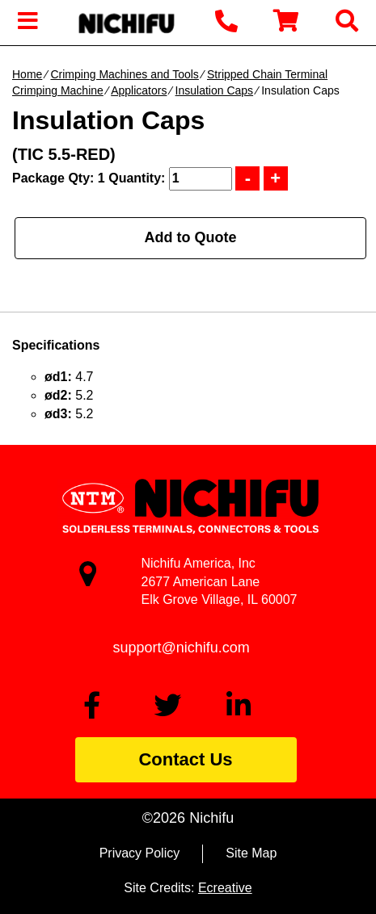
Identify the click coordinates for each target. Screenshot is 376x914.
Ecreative (225, 888)
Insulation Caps (214, 90)
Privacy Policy (139, 853)
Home (27, 74)
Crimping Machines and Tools (124, 74)
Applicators (139, 90)
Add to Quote (191, 237)
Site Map (251, 853)
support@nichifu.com (181, 647)
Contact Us (185, 759)
